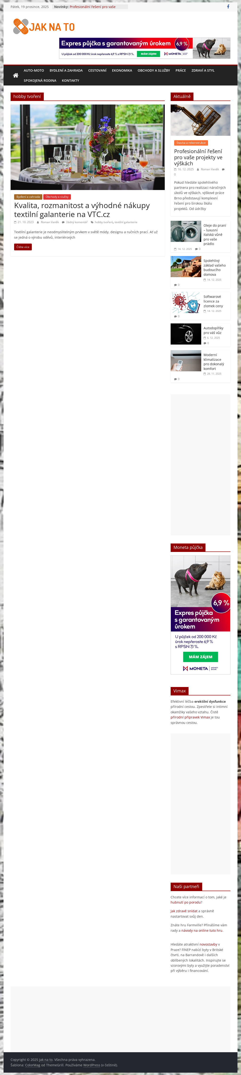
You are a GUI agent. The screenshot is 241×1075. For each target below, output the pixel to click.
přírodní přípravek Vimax (190, 717)
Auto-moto (34, 70)
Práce (181, 70)
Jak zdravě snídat (184, 911)
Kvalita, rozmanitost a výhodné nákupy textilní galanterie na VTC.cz (82, 209)
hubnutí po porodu (186, 902)
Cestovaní (97, 70)
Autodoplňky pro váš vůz (213, 330)
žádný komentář (75, 222)
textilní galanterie (126, 222)
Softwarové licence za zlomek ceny (213, 301)
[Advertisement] (200, 464)
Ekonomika (122, 70)
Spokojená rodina (40, 80)
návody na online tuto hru (201, 930)
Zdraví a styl (203, 70)
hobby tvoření (104, 222)
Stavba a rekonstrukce (191, 143)
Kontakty (70, 80)
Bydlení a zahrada (66, 70)
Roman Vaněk (50, 222)
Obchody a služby (154, 70)
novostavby (208, 944)
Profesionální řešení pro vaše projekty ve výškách (93, 9)
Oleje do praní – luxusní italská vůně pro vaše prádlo (215, 234)
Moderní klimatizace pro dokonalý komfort (214, 362)
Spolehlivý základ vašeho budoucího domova (215, 267)
